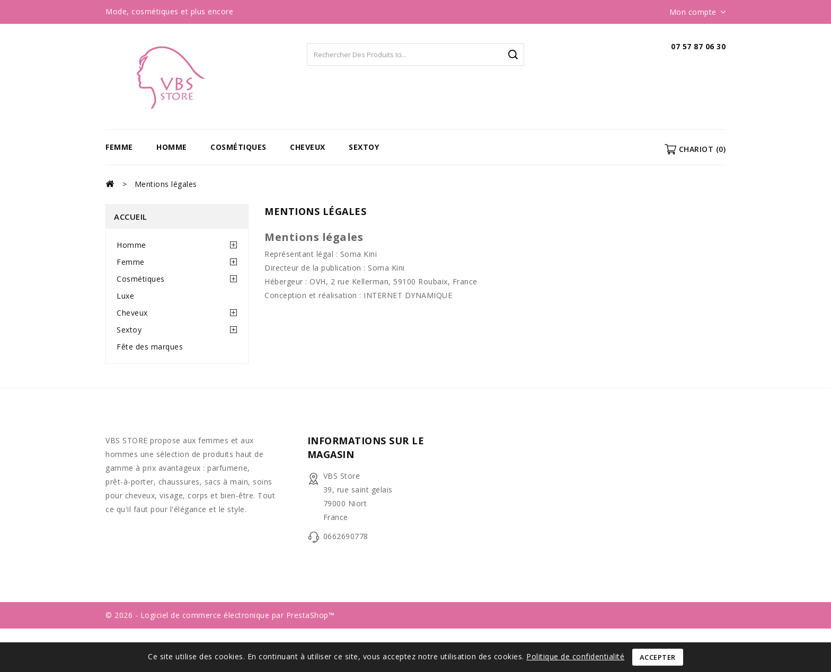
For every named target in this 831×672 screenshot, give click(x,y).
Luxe (125, 296)
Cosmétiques (238, 147)
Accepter (658, 657)
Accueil (130, 216)
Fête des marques (150, 347)
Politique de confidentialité (575, 656)
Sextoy (364, 147)
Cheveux (307, 147)
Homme (171, 147)
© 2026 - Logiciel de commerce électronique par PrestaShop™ (219, 615)
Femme (119, 147)
